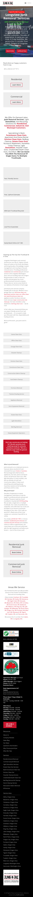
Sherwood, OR (17, 612)
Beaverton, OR (11, 603)
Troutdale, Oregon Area (10, 855)
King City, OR (20, 606)
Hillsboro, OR (12, 606)
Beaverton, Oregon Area (10, 799)
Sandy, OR (18, 599)
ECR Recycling (24, 501)
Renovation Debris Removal (11, 786)
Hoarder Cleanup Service (10, 775)
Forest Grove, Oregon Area (11, 818)
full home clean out (20, 292)
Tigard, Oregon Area (9, 853)
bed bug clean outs (17, 304)
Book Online (10, 51)
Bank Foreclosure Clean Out (11, 770)
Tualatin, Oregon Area (9, 858)
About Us (6, 735)
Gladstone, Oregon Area (10, 821)
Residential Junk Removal (10, 759)
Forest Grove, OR (14, 605)
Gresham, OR (17, 597)
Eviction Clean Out (8, 772)
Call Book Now (22, 51)
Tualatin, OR (11, 614)
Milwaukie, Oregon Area (10, 834)
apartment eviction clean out (12, 294)
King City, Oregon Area (10, 829)
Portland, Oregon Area (10, 842)
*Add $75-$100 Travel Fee (16, 12)
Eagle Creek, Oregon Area (10, 810)
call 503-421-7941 (16, 519)
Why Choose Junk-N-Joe (10, 748)
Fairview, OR (10, 599)
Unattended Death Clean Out (12, 778)
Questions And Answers (10, 746)
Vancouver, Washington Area (12, 866)
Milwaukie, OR (16, 608)
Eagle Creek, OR (14, 601)
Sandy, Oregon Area (9, 847)
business (24, 471)
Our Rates (6, 743)
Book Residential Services (10, 692)
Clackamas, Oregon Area (10, 802)
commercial (16, 272)
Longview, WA (18, 619)
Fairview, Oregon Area (9, 815)
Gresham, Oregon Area (10, 823)
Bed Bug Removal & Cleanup (11, 780)
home (18, 471)
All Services (6, 788)
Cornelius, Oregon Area (10, 805)
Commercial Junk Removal (11, 762)
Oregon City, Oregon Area (11, 839)
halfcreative (20, 895)
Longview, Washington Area (11, 863)
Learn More (16, 85)
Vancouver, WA (22, 614)
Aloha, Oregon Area (9, 797)
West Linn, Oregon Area (10, 861)
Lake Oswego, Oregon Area (11, 831)
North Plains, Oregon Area (11, 837)
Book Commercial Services (11, 694)
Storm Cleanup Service (10, 783)
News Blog (6, 740)
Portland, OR (21, 610)
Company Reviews (8, 738)
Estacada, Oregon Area (10, 813)
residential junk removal (17, 521)
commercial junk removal (11, 522)
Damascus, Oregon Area (10, 807)
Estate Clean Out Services (10, 767)
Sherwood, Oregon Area (10, 850)
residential (7, 272)
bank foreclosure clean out (15, 296)
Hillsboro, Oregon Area (10, 826)
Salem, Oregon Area (9, 845)
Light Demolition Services (10, 764)
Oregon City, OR (11, 610)
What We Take (7, 751)
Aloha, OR (19, 603)
